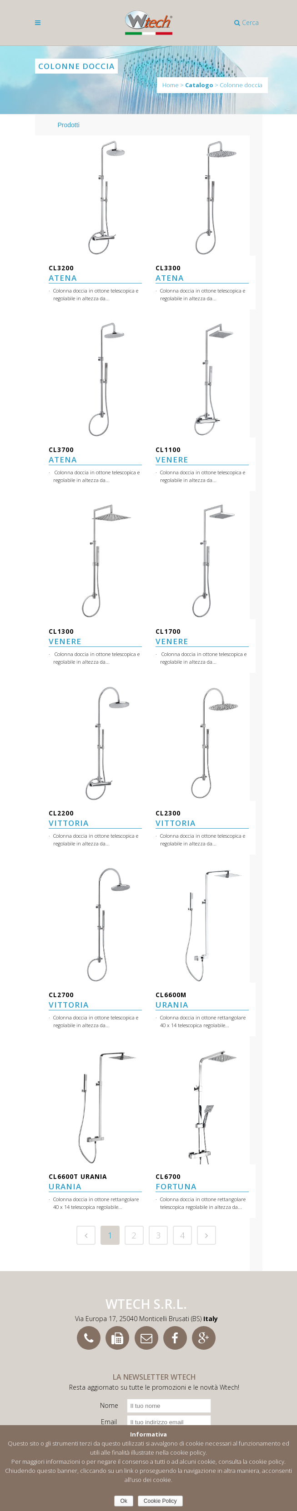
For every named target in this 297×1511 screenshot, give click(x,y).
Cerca (246, 22)
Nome (109, 1405)
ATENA (63, 273)
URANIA (172, 1000)
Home (170, 85)
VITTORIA (69, 818)
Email (109, 1421)
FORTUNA (176, 1182)
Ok (123, 1501)
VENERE (172, 455)
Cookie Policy (160, 1501)
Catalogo (199, 85)
